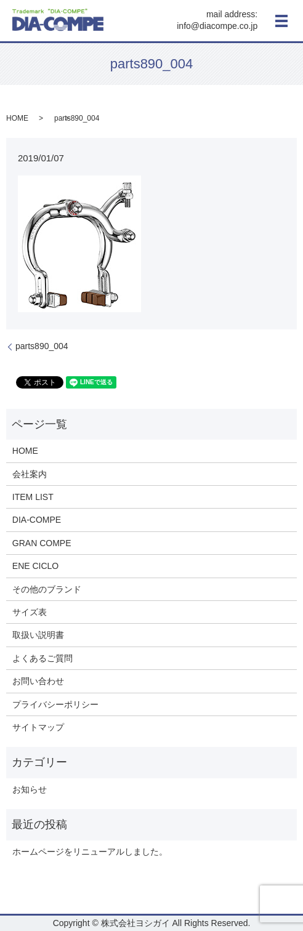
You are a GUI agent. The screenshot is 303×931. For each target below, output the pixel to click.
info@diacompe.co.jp (217, 26)
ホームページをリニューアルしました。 (90, 851)
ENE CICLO (35, 566)
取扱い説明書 (38, 635)
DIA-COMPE (36, 520)
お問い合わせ (38, 681)
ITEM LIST (33, 497)
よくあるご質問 (42, 658)
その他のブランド (46, 589)
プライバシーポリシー (55, 704)
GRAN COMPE (41, 543)
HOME (17, 118)
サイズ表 (29, 612)
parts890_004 (41, 346)
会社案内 (29, 474)
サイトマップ (38, 727)
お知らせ (29, 789)
